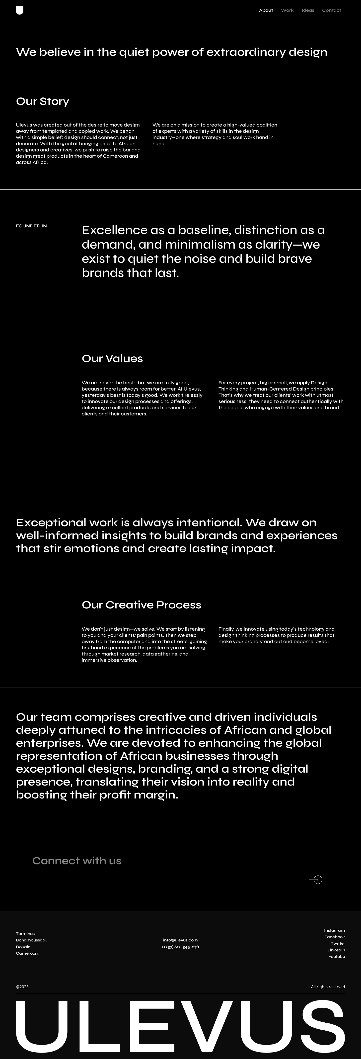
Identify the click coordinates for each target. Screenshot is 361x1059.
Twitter (338, 943)
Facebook (335, 936)
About (266, 10)
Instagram (334, 930)
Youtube (337, 956)
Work (287, 10)
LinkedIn (336, 950)
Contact (331, 10)
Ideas (308, 10)
